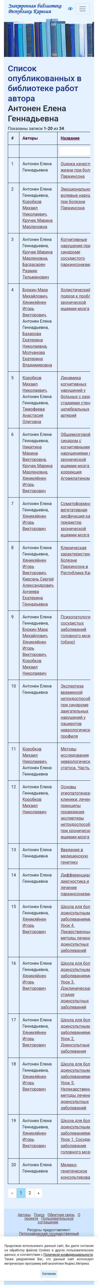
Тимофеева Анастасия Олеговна (33, 415)
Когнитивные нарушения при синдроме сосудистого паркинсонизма (76, 252)
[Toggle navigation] (82, 9)
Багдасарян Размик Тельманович (35, 271)
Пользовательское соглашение (55, 1220)
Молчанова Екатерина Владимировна (37, 359)
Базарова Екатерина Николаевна (34, 340)
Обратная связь (61, 1215)
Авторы (24, 1215)
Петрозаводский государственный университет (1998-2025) (46, 1235)
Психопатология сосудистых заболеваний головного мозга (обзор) (77, 629)
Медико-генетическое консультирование (79, 1171)
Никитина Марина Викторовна (34, 453)
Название (70, 138)
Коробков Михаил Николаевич (34, 208)
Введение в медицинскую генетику (74, 856)
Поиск (39, 1215)
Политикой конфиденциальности (68, 1255)
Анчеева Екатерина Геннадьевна (35, 598)
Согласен (49, 1274)
